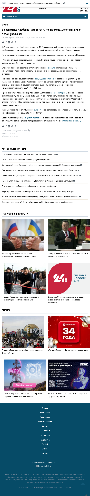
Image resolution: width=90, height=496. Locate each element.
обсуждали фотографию (45, 78)
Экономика (45, 417)
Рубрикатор (10, 16)
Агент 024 (45, 430)
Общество (45, 412)
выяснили (38, 109)
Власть (5, 25)
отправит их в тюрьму (71, 120)
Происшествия (45, 421)
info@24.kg (47, 466)
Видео (45, 453)
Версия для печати (10, 136)
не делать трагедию (33, 117)
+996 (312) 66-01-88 (48, 463)
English (45, 444)
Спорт (45, 426)
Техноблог (45, 435)
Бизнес (45, 448)
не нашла (51, 67)
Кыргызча (45, 439)
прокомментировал (59, 92)
